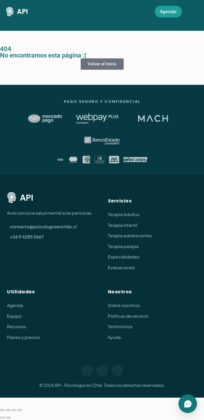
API (17, 12)
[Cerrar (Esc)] (19, 410)
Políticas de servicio (128, 316)
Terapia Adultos (124, 214)
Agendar (168, 11)
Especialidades (124, 256)
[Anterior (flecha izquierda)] (2, 418)
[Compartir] (14, 410)
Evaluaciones (121, 267)
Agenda (15, 305)
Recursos (16, 326)
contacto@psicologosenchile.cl (43, 226)
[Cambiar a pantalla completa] (8, 410)
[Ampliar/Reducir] (2, 410)
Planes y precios (23, 337)
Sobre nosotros (124, 305)
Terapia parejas (123, 246)
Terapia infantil (122, 225)
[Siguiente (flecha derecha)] (8, 418)
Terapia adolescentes (130, 235)
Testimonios (120, 326)
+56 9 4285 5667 (27, 236)
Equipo (14, 316)
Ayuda (114, 337)
